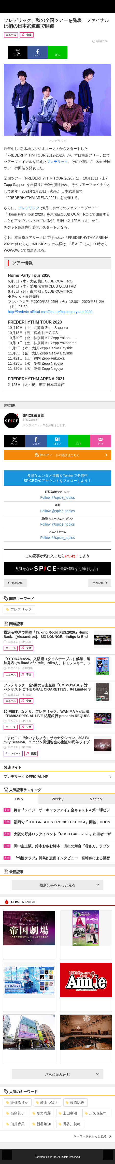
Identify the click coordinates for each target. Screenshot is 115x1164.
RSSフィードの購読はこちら (71, 455)
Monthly (96, 799)
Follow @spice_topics (57, 497)
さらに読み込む (72, 1074)
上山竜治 (68, 1113)
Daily (19, 799)
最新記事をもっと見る (69, 885)
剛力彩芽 (41, 1113)
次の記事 (99, 583)
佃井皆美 (15, 1124)
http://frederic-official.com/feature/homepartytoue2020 (50, 312)
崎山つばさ (47, 1102)
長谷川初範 (70, 1124)
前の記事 (15, 583)
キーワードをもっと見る (92, 1136)
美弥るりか (17, 1102)
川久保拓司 (96, 1113)
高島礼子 (15, 1113)
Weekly (57, 799)
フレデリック (57, 162)
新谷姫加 (41, 1124)
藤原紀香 (75, 1102)
